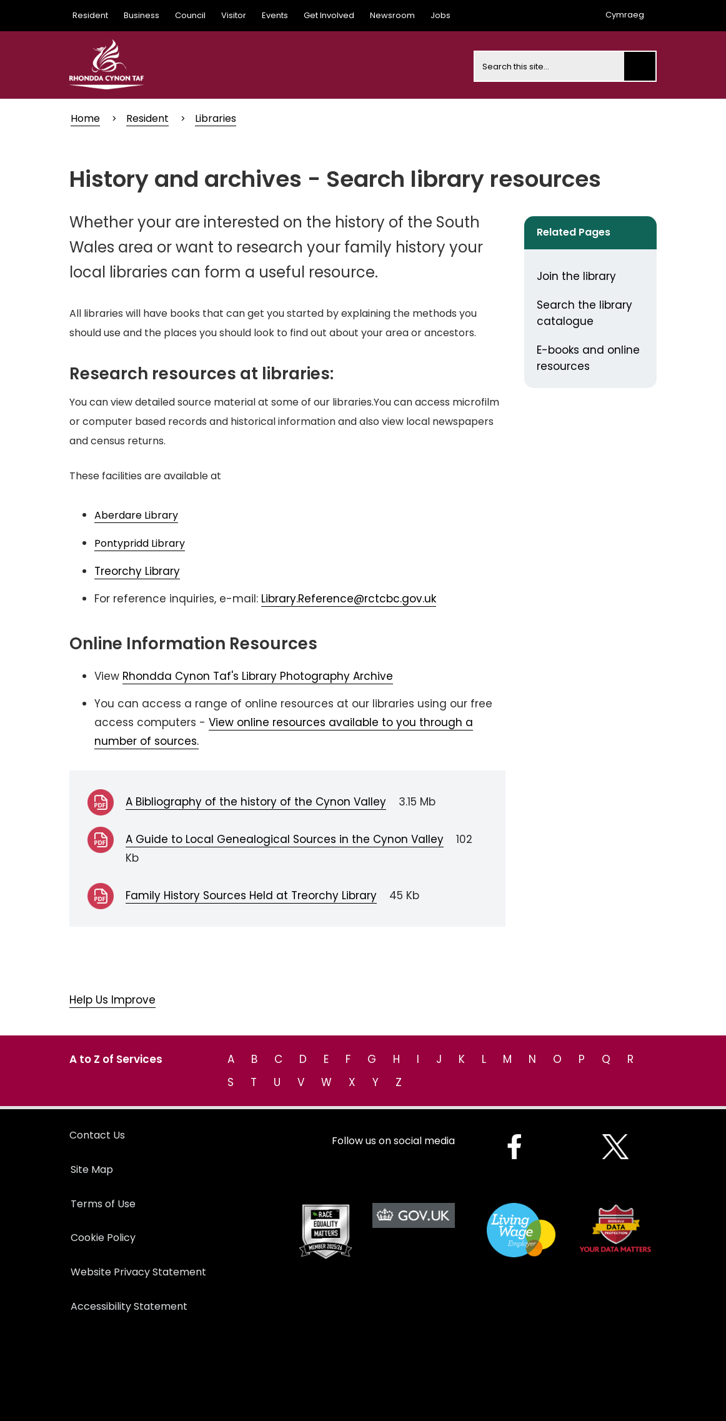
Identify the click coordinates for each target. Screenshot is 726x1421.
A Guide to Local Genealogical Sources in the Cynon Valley (285, 839)
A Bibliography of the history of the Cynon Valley (256, 801)
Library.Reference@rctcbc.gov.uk (348, 598)
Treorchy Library (137, 571)
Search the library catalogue (584, 313)
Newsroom (392, 15)
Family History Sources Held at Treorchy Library (251, 895)
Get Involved (329, 15)
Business (141, 15)
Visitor (233, 15)
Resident (90, 15)
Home (85, 118)
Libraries (215, 118)
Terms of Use (103, 1204)
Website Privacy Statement (138, 1272)
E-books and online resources (588, 358)
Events (275, 15)
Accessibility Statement (129, 1306)
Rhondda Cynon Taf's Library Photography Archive (257, 676)
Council (190, 15)
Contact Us (97, 1135)
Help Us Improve (112, 999)
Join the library (576, 276)
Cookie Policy (103, 1237)
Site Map (92, 1169)
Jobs (440, 15)
